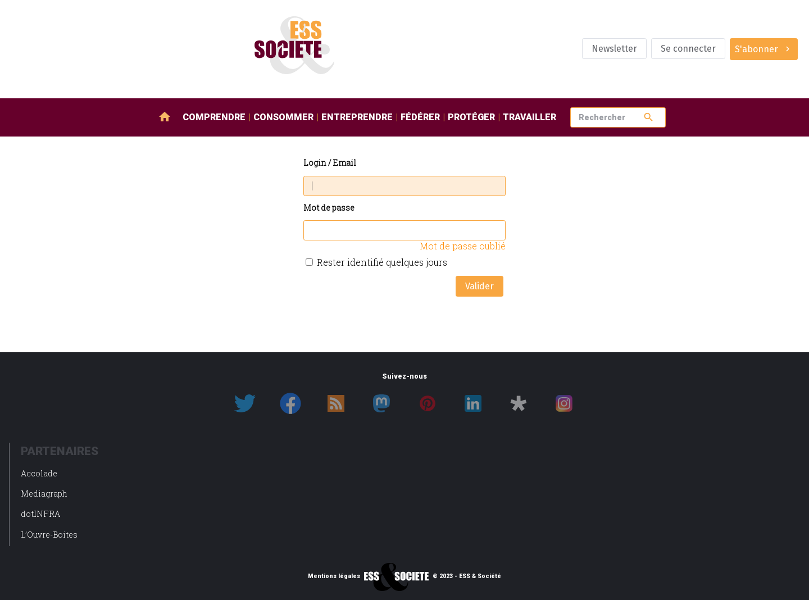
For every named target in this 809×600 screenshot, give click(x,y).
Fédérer (420, 117)
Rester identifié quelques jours (382, 262)
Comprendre (214, 117)
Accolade (39, 473)
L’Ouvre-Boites (49, 534)
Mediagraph (44, 493)
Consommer (283, 117)
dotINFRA (40, 513)
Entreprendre (357, 117)
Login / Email (329, 163)
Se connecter (688, 48)
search (649, 117)
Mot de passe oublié (463, 245)
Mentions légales (334, 576)
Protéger (471, 117)
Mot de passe (328, 208)
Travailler (529, 117)
